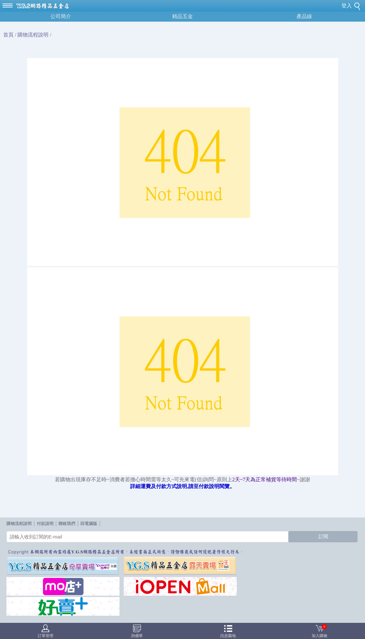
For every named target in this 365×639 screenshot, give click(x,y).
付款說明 (45, 523)
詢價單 (137, 636)
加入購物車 (319, 632)
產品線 (304, 16)
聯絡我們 (66, 523)
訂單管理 (45, 636)
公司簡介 (60, 16)
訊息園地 (228, 636)
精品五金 (182, 16)
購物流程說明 (32, 34)
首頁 (8, 34)
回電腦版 (88, 523)
